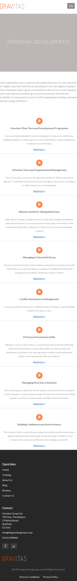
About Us (7, 480)
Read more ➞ (39, 149)
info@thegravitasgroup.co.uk (17, 532)
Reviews (6, 490)
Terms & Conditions (29, 576)
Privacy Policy (50, 576)
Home (5, 469)
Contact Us (8, 495)
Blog (4, 485)
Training (6, 474)
